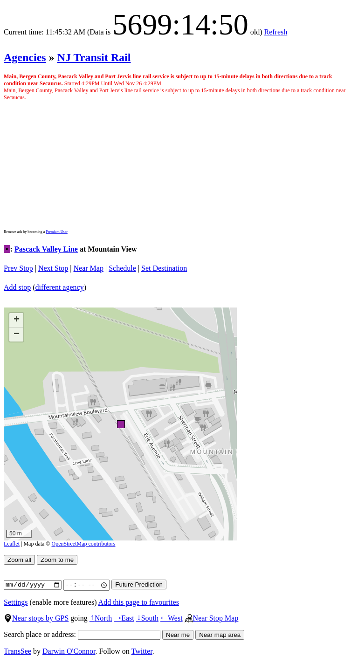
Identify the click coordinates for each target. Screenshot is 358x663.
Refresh (276, 32)
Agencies (25, 57)
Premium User (56, 232)
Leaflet (12, 543)
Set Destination (164, 268)
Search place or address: (82, 634)
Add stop (17, 287)
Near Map (88, 268)
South (147, 618)
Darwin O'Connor (69, 651)
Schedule (122, 268)
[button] (120, 423)
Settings (16, 602)
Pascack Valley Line (46, 249)
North (101, 618)
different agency (59, 287)
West (171, 618)
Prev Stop (18, 268)
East (124, 618)
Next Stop (53, 268)
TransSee (17, 651)
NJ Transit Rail (94, 57)
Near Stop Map (212, 618)
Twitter (141, 651)
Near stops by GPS (36, 618)
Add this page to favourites (138, 602)
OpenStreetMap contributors (84, 543)
